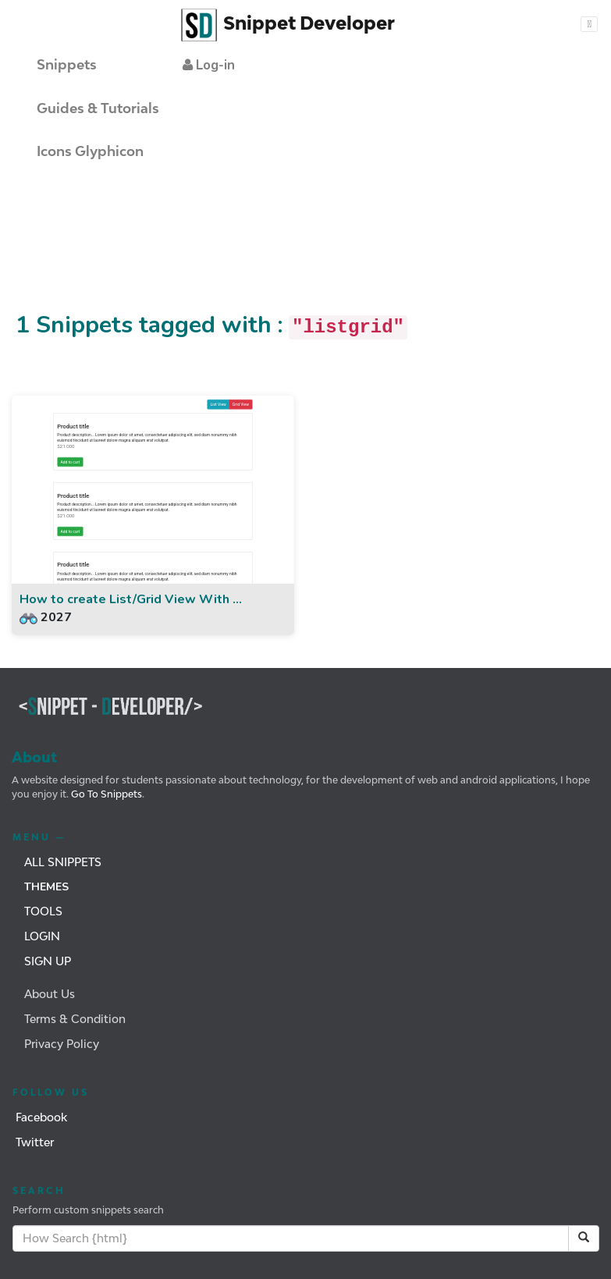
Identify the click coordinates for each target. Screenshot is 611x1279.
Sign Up (47, 961)
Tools (43, 911)
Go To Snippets (105, 794)
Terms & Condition (75, 1018)
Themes (46, 886)
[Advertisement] (284, 253)
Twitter (35, 1142)
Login (42, 936)
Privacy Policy (61, 1043)
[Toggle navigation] (590, 24)
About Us (49, 993)
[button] (209, 65)
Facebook (41, 1117)
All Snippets (62, 862)
